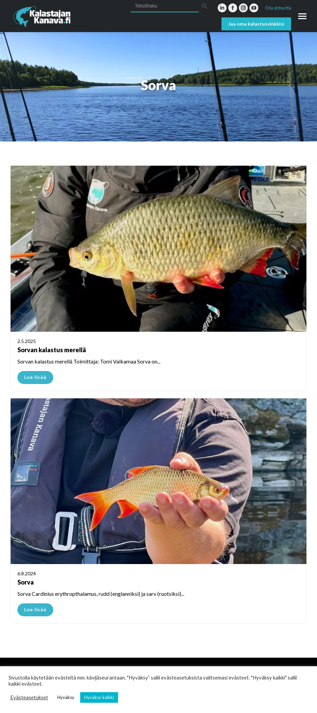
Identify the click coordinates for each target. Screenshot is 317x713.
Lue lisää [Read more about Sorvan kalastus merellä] (35, 377)
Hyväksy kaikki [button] (99, 697)
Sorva (25, 582)
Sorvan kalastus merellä (51, 350)
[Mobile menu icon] (302, 16)
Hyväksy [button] (65, 697)
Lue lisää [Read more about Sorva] (35, 609)
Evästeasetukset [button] (29, 697)
